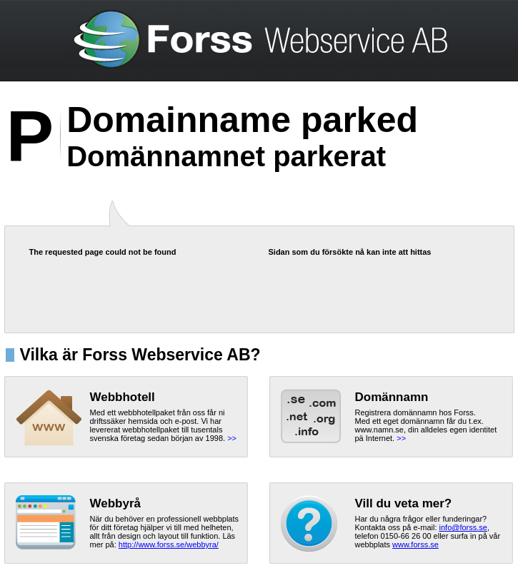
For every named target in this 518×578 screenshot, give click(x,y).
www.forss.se (415, 544)
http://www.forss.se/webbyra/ (169, 544)
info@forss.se (463, 527)
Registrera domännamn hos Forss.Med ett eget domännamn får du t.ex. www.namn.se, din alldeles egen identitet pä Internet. (426, 425)
